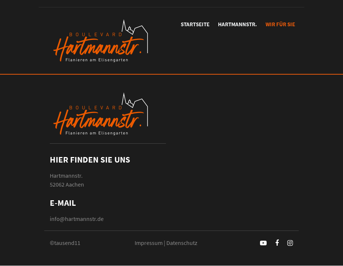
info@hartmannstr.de (77, 218)
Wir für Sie (280, 24)
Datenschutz (181, 242)
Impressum (149, 242)
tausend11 (67, 242)
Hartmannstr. (237, 24)
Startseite (195, 24)
